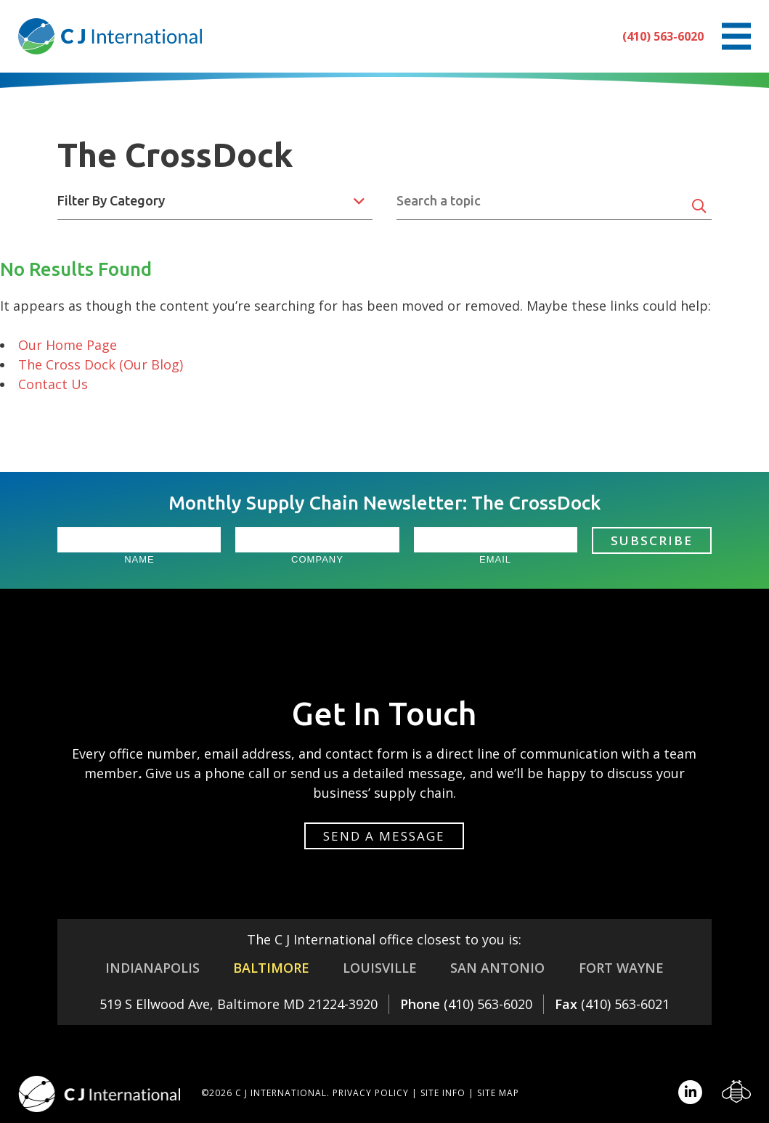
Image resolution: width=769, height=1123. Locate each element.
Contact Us (53, 384)
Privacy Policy (371, 1093)
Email (495, 559)
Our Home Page (67, 345)
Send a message (384, 836)
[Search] (699, 206)
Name (139, 559)
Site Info (442, 1093)
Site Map (498, 1093)
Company (317, 559)
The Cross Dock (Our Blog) (100, 364)
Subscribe (652, 540)
